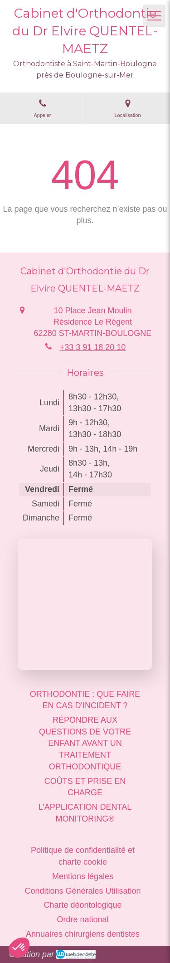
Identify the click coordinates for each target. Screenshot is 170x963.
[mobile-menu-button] (154, 16)
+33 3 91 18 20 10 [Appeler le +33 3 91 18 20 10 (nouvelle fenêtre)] (93, 347)
